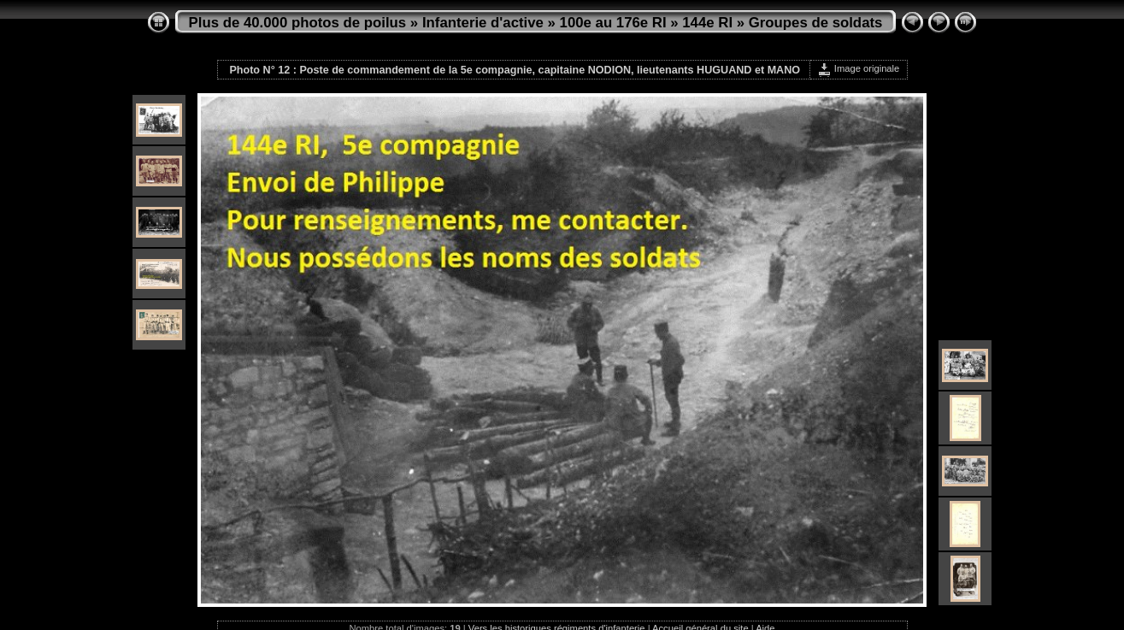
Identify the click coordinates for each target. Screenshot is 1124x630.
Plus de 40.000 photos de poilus (298, 23)
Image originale (858, 68)
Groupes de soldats (816, 23)
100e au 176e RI (613, 23)
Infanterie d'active (483, 23)
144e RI (707, 23)
